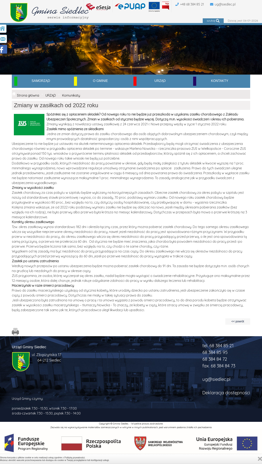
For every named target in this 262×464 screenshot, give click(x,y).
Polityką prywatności (74, 457)
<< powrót (237, 321)
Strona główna (28, 95)
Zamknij (260, 459)
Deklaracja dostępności (226, 393)
